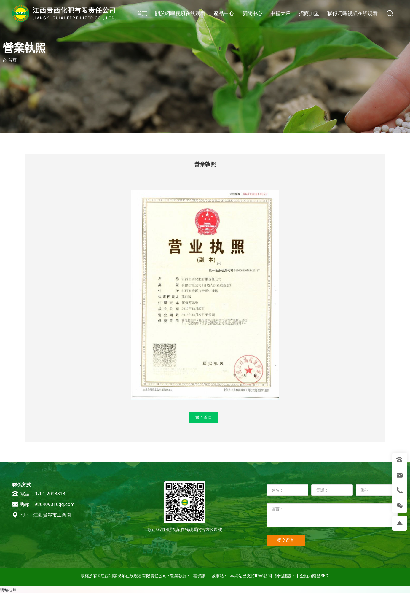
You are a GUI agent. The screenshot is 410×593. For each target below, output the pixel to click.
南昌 (316, 575)
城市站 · (219, 575)
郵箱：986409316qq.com (43, 504)
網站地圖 (8, 589)
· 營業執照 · (178, 575)
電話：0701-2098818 (38, 494)
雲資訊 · (201, 575)
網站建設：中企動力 (293, 575)
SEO (324, 575)
